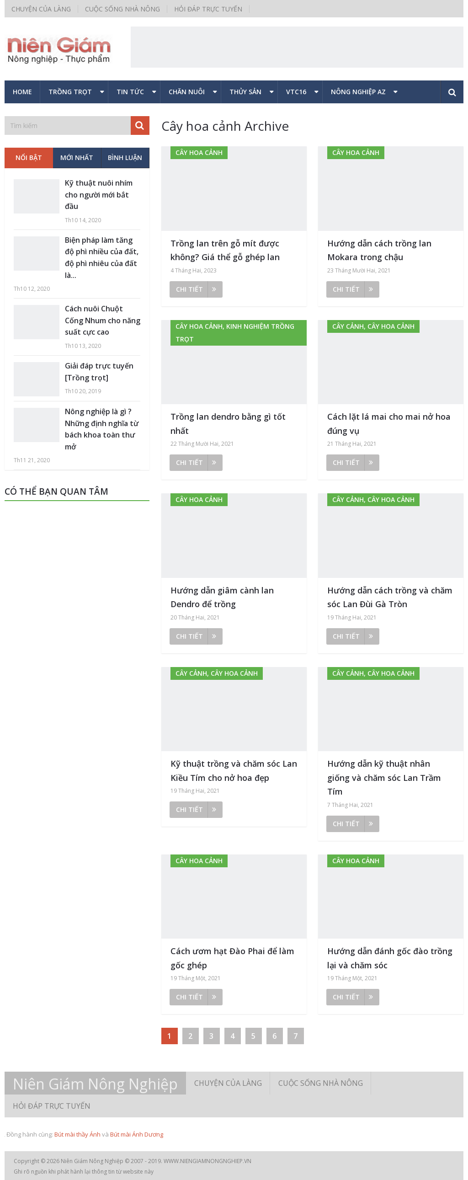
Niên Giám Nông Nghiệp (95, 1084)
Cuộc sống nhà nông (122, 9)
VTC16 (296, 91)
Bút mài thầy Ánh (77, 1134)
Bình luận (125, 157)
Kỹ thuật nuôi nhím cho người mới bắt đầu (99, 194)
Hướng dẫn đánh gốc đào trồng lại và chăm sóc (389, 958)
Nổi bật (29, 157)
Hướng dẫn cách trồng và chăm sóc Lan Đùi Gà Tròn (389, 597)
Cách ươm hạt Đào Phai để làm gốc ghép (232, 958)
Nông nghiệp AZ (358, 91)
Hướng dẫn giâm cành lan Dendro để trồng (222, 597)
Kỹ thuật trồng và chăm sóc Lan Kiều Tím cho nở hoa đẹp (233, 770)
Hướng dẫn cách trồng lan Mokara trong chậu (379, 250)
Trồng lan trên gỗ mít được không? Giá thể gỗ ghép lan (225, 250)
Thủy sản (245, 91)
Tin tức (130, 91)
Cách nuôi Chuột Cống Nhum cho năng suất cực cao (102, 320)
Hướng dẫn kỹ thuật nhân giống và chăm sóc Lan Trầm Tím (384, 777)
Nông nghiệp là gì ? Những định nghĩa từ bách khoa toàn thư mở (101, 429)
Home (22, 91)
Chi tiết (196, 289)
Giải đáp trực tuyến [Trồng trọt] (99, 372)
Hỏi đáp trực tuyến (208, 9)
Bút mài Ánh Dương (136, 1134)
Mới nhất (76, 157)
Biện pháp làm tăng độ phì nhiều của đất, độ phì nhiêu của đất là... (101, 257)
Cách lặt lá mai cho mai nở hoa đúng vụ (389, 423)
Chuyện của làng (41, 9)
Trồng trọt (70, 91)
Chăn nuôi (187, 91)
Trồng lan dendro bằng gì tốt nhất (228, 423)
